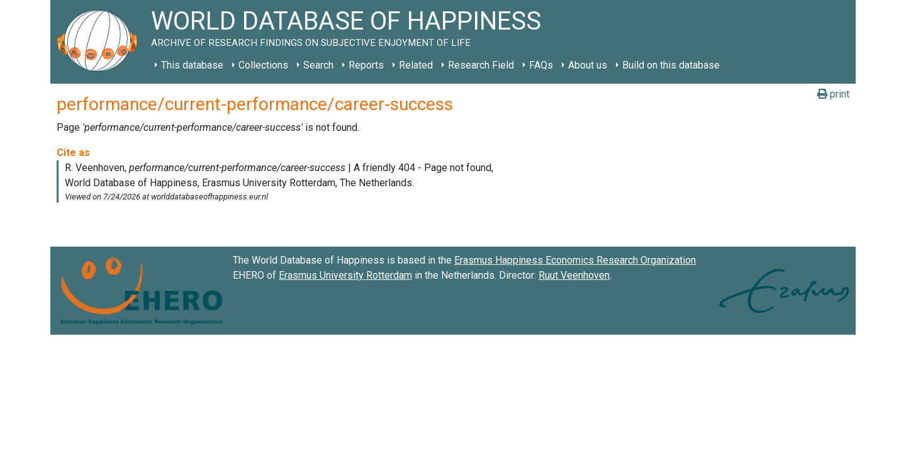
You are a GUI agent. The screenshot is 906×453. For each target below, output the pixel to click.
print (833, 94)
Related (416, 65)
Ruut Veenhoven (574, 275)
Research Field (481, 65)
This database (192, 65)
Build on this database (671, 65)
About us (587, 65)
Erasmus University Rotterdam (345, 275)
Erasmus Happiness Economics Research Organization (575, 260)
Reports (366, 65)
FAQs (541, 65)
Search (318, 65)
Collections (263, 65)
